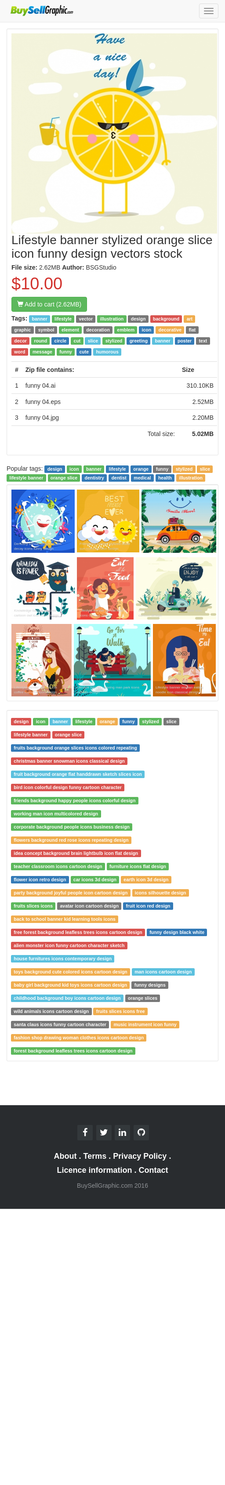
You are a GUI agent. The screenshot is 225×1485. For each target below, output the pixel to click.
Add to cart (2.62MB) (49, 304)
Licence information (94, 1170)
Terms (95, 1156)
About (65, 1156)
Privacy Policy (140, 1156)
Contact (153, 1170)
